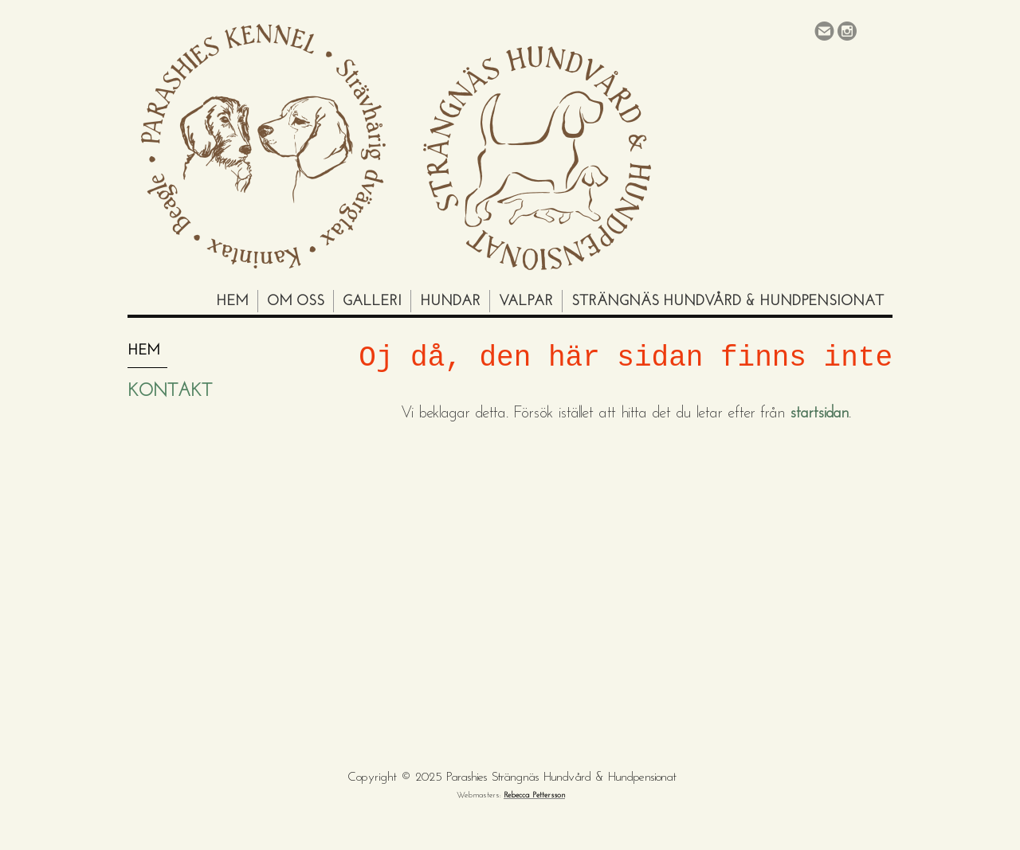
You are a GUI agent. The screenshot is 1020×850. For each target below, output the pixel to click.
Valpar (526, 301)
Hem (232, 301)
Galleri (372, 301)
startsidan (819, 413)
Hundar (450, 301)
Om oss (295, 301)
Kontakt (170, 391)
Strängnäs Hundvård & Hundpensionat (727, 301)
